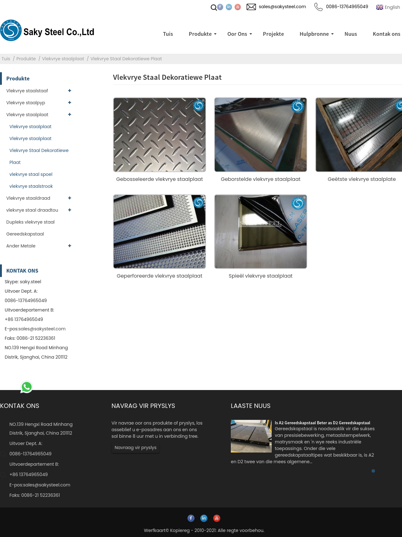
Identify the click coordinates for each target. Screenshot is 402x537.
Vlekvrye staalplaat (63, 59)
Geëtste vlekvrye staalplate (362, 179)
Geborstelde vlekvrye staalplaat (261, 179)
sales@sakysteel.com (42, 329)
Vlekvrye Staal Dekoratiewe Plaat (126, 59)
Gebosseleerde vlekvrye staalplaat (159, 179)
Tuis (6, 59)
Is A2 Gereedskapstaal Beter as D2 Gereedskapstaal (322, 423)
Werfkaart (155, 530)
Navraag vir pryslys (135, 447)
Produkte (26, 59)
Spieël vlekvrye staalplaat (260, 275)
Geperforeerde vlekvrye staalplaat (160, 275)
